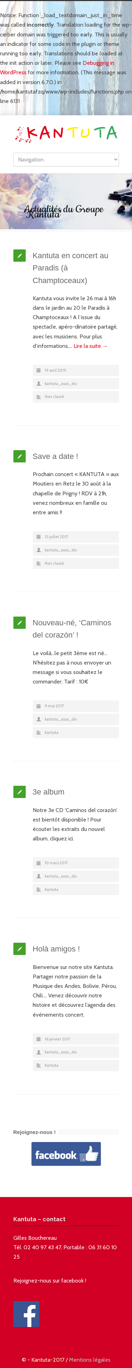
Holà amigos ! (56, 948)
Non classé (54, 396)
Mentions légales (90, 1359)
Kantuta (51, 732)
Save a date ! (55, 456)
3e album (49, 792)
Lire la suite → (91, 346)
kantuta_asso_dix (61, 383)
